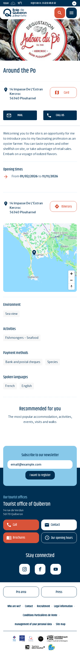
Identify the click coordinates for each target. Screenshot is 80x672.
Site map (60, 624)
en (37, 13)
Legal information (63, 606)
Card (66, 92)
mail (20, 115)
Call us (60, 115)
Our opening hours (62, 538)
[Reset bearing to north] (71, 286)
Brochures (19, 537)
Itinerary (66, 206)
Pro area (21, 592)
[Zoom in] (71, 273)
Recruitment (43, 606)
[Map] (40, 257)
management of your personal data (33, 624)
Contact (55, 524)
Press (59, 592)
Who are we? (14, 606)
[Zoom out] (71, 280)
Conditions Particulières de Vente (40, 615)
